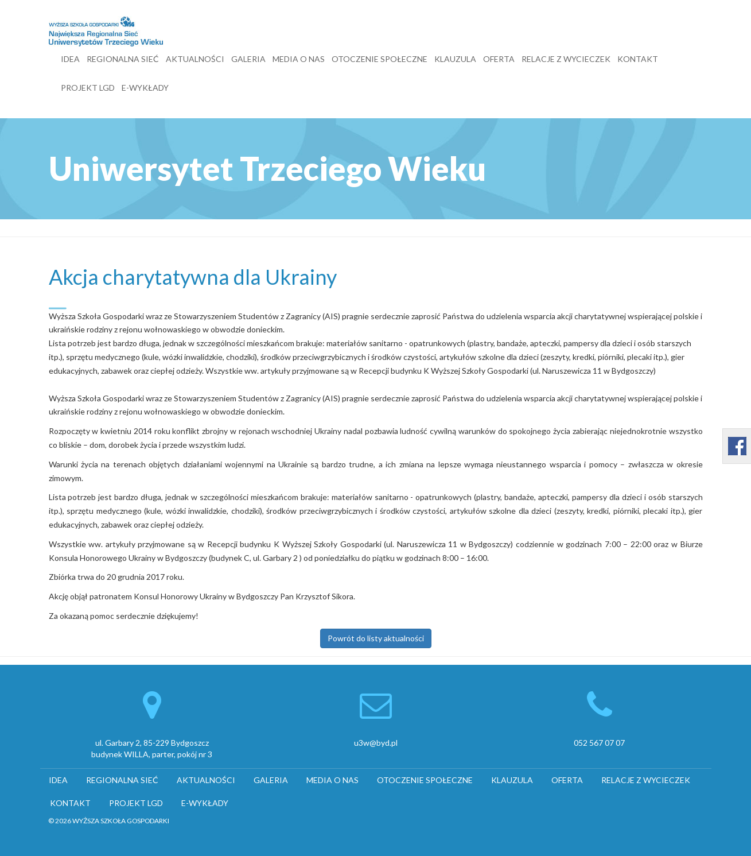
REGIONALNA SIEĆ (123, 59)
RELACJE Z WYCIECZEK (566, 59)
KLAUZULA (455, 59)
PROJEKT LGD (88, 87)
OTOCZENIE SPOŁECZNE (379, 59)
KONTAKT (637, 59)
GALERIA (248, 59)
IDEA (70, 59)
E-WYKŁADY (145, 87)
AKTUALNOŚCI (195, 59)
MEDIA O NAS (299, 59)
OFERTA (499, 59)
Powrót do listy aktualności (376, 638)
